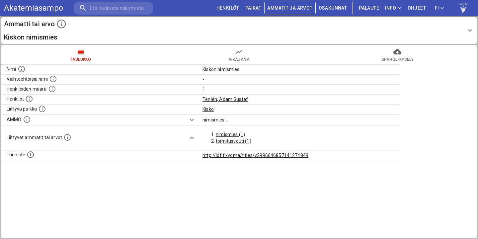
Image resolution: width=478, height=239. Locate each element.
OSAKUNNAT (333, 8)
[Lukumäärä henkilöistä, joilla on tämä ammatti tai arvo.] (52, 89)
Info (393, 8)
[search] (113, 8)
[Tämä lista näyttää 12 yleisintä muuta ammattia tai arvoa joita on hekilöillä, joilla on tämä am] (67, 137)
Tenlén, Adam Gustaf (225, 99)
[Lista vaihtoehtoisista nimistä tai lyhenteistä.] (53, 79)
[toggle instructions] (61, 24)
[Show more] (192, 120)
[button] (239, 30)
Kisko (208, 109)
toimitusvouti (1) (233, 141)
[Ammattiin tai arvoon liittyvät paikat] (42, 109)
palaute (369, 8)
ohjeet (417, 8)
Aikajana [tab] (239, 54)
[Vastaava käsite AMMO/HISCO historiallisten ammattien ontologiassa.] (27, 119)
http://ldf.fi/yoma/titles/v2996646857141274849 (255, 155)
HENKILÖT (228, 8)
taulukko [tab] (80, 54)
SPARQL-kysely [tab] (397, 54)
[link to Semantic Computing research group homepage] (463, 8)
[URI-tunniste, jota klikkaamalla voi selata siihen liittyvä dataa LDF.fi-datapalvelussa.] (30, 154)
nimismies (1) (230, 134)
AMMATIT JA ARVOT (290, 8)
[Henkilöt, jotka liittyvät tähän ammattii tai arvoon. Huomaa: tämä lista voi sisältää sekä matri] (29, 99)
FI (439, 8)
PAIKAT (253, 8)
